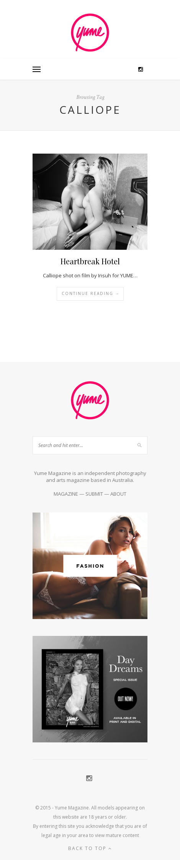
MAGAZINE (66, 493)
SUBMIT (94, 493)
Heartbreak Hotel (90, 261)
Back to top (90, 848)
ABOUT (118, 493)
